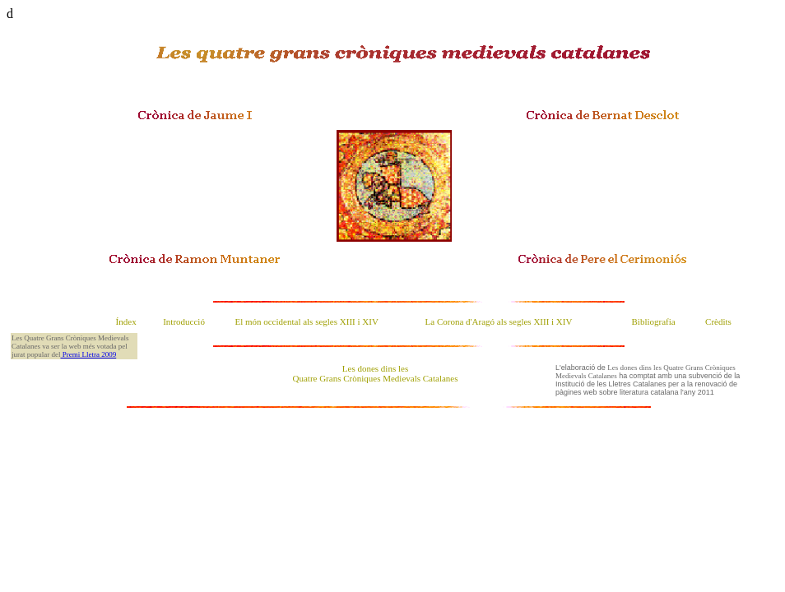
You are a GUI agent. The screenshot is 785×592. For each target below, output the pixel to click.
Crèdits (718, 321)
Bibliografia (654, 321)
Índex (126, 321)
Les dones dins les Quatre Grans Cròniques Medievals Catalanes (375, 373)
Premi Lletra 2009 (88, 354)
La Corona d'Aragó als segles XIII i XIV (499, 321)
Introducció (184, 321)
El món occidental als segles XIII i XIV (306, 321)
